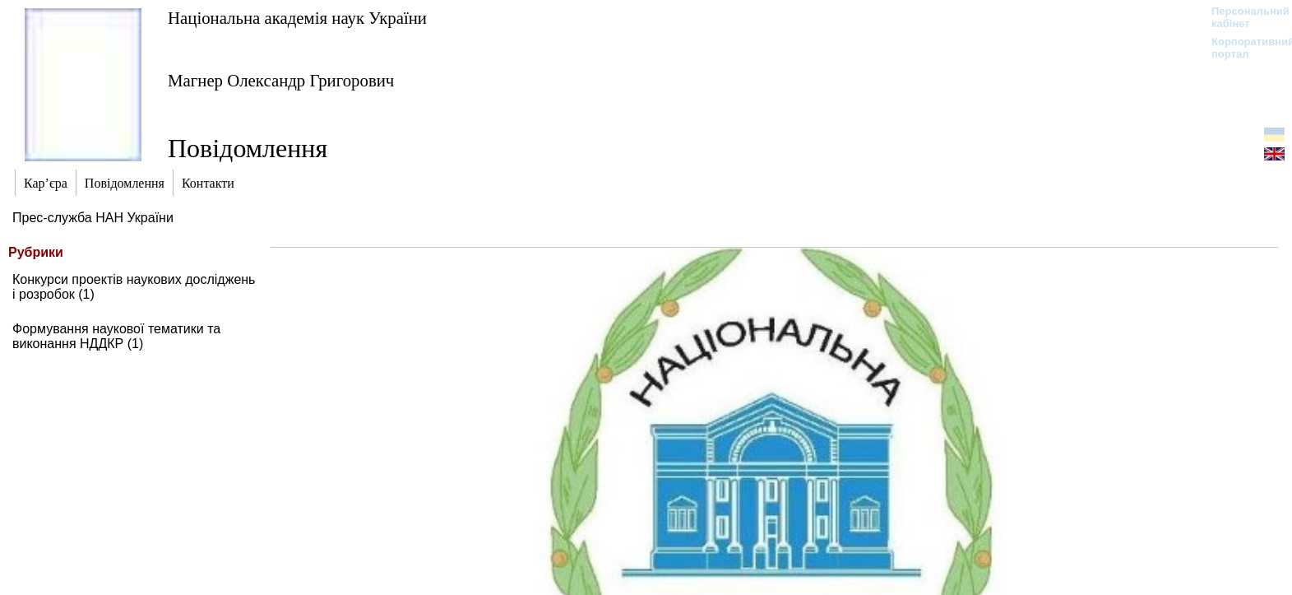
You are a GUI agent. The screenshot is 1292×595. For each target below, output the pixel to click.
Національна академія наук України (297, 17)
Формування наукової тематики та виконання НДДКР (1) (116, 336)
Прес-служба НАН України (93, 218)
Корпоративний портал (1242, 47)
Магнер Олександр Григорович (281, 80)
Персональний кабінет (1242, 17)
